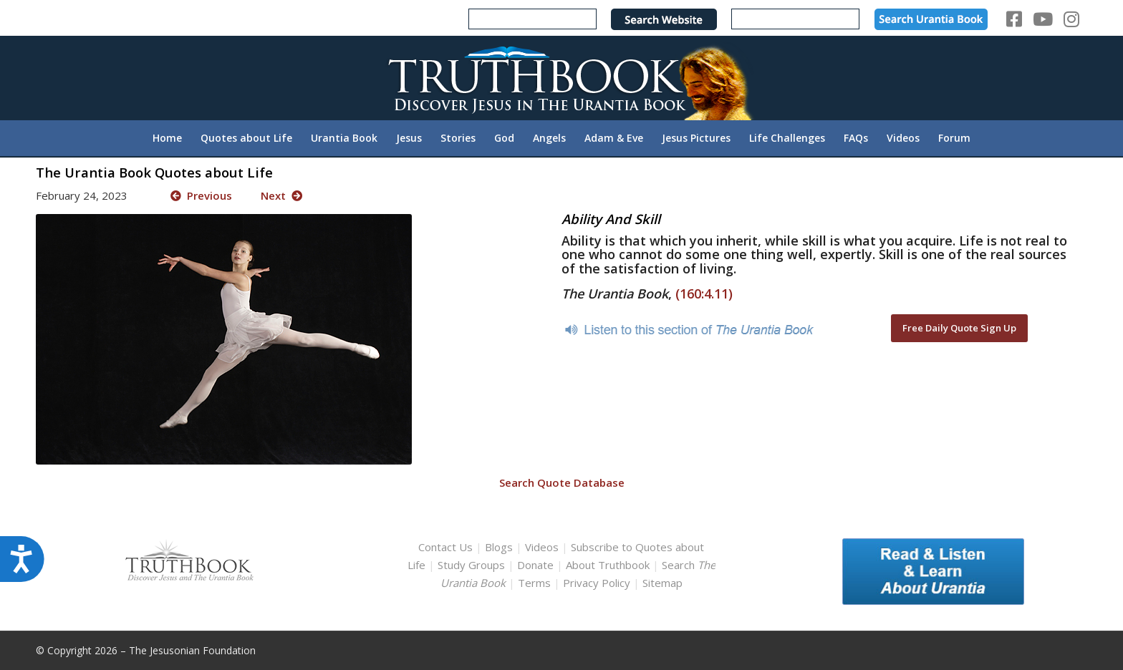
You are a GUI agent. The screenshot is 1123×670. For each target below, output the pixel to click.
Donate (535, 565)
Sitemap (662, 583)
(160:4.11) (704, 293)
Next (281, 195)
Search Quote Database (562, 482)
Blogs (499, 547)
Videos (542, 547)
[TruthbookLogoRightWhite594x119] (561, 77)
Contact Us (445, 547)
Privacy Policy (596, 583)
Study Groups (473, 565)
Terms (534, 583)
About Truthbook (608, 565)
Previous (201, 195)
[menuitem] (167, 138)
